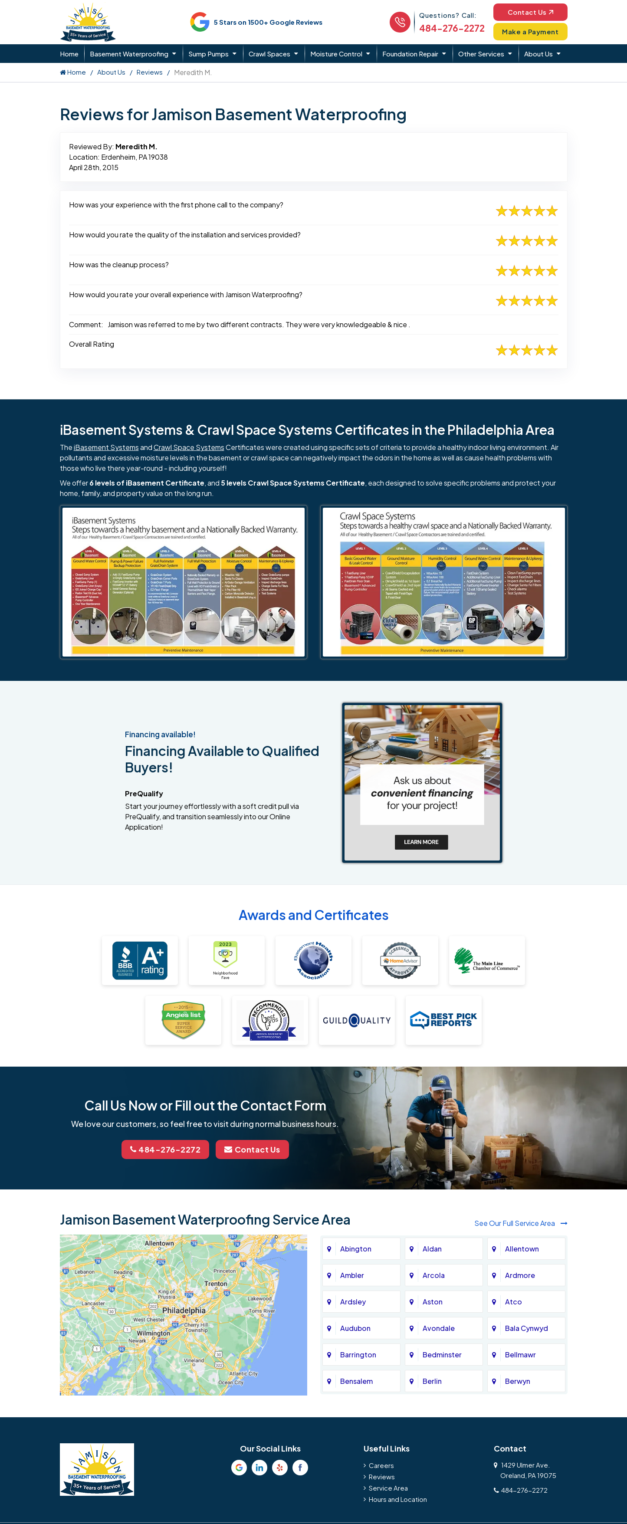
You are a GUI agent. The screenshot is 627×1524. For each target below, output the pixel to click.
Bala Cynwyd (526, 1328)
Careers (381, 1465)
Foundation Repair (410, 53)
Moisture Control (336, 53)
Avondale (439, 1328)
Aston (433, 1301)
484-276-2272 (452, 28)
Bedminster (442, 1354)
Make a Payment (530, 31)
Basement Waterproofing (129, 53)
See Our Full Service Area (521, 1223)
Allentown (522, 1248)
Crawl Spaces (269, 53)
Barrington (358, 1354)
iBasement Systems (106, 447)
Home (69, 53)
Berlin (432, 1381)
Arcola (434, 1275)
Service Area (388, 1488)
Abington (355, 1248)
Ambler (352, 1275)
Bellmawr (520, 1354)
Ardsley (353, 1301)
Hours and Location (398, 1499)
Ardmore (520, 1275)
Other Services (481, 53)
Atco (513, 1301)
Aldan (432, 1248)
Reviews (150, 72)
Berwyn (517, 1381)
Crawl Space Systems (189, 447)
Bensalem (356, 1381)
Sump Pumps (208, 53)
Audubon (355, 1328)
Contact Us (530, 12)
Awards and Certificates (314, 915)
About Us (538, 53)
